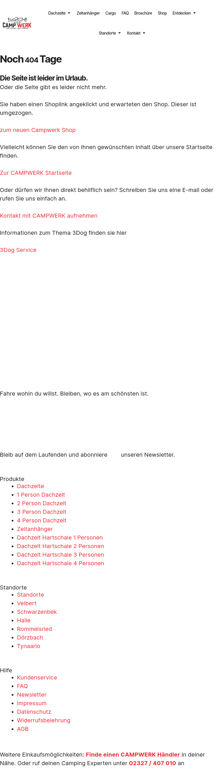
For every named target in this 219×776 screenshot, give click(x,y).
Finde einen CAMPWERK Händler (133, 754)
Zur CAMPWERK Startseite (36, 172)
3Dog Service (18, 249)
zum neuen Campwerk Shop (38, 130)
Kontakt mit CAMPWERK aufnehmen (49, 215)
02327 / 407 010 (153, 763)
